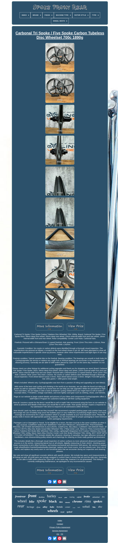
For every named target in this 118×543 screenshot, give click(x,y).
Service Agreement (60, 531)
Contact (60, 524)
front (32, 496)
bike (31, 501)
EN (58, 534)
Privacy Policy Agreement (59, 527)
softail (86, 506)
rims (88, 501)
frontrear (20, 496)
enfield (79, 497)
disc (100, 506)
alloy (45, 507)
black (53, 501)
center (67, 507)
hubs (52, 507)
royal (62, 512)
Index (60, 520)
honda (60, 506)
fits (103, 497)
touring (72, 497)
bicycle (60, 497)
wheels (53, 511)
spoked (69, 512)
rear (20, 506)
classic (67, 502)
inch (79, 507)
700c (94, 507)
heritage (30, 507)
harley (51, 496)
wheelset (96, 497)
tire (61, 502)
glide (65, 497)
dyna (38, 507)
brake (87, 496)
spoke (42, 500)
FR (62, 534)
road (74, 507)
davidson (42, 497)
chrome (77, 501)
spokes (97, 501)
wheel (22, 501)
